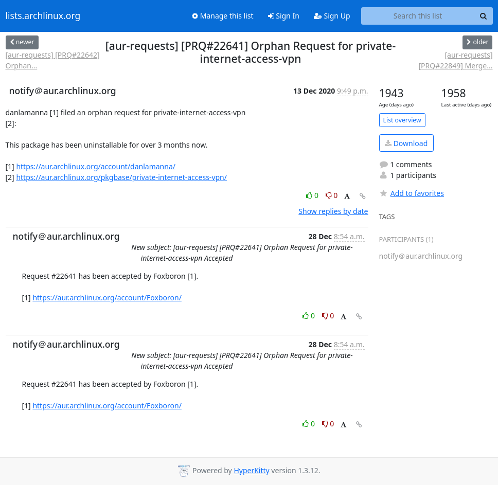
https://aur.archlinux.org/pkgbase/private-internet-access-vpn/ (121, 177)
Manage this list (223, 16)
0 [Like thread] (313, 195)
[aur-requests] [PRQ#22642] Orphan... (53, 60)
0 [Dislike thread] (332, 195)
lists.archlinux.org (43, 16)
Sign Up (332, 16)
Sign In (283, 16)
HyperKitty (251, 470)
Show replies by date (333, 211)
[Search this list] (418, 16)
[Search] (483, 16)
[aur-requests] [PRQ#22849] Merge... (455, 60)
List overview (402, 120)
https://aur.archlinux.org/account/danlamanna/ (95, 166)
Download (406, 143)
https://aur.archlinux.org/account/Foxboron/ (107, 297)
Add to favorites (411, 193)
